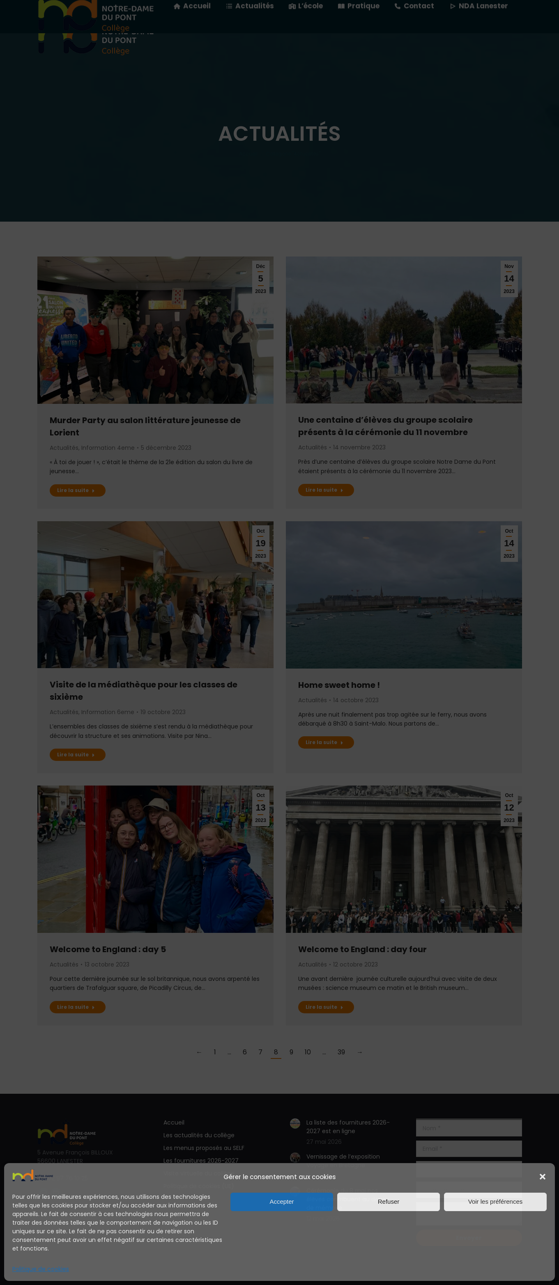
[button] (542, 1177)
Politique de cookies (40, 1269)
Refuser (389, 1201)
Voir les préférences (495, 1201)
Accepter (281, 1201)
